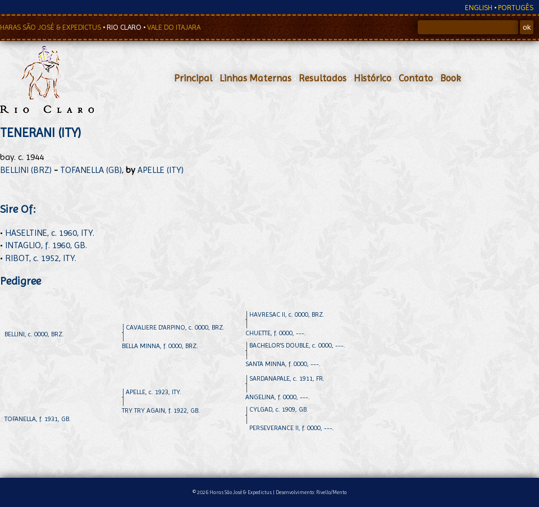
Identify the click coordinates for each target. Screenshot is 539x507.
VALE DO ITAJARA (173, 27)
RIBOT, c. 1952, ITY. (40, 258)
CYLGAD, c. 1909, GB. (278, 409)
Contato (416, 78)
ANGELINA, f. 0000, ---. (277, 397)
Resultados (322, 78)
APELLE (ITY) (161, 170)
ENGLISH (478, 7)
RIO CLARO (125, 27)
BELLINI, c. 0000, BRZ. (34, 334)
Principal (193, 78)
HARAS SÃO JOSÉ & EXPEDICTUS (51, 27)
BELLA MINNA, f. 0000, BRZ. (160, 346)
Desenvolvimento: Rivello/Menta (311, 492)
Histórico (372, 78)
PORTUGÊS (515, 7)
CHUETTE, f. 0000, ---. (275, 333)
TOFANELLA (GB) (91, 170)
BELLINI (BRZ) (26, 170)
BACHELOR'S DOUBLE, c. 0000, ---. (297, 345)
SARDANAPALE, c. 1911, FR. (287, 378)
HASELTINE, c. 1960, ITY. (49, 232)
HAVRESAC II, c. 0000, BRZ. (287, 314)
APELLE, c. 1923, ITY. (153, 392)
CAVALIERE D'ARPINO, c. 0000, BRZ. (175, 327)
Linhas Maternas (255, 78)
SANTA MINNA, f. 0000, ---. (283, 364)
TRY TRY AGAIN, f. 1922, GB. (161, 410)
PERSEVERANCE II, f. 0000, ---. (291, 428)
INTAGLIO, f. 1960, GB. (46, 245)
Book (450, 78)
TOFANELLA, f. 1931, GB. (37, 419)
